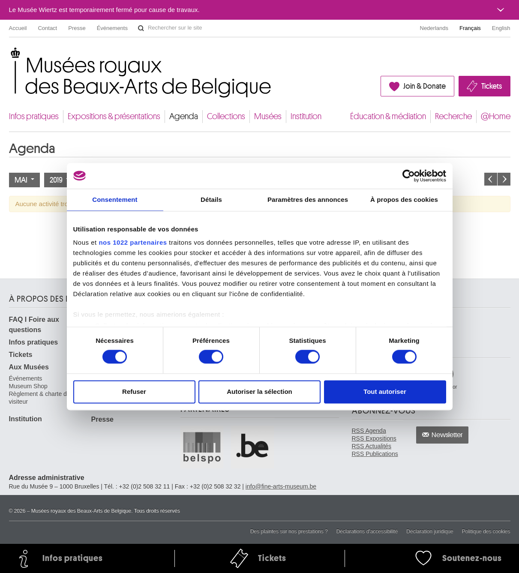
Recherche (453, 116)
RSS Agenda (369, 430)
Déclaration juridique (429, 531)
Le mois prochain (504, 179)
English (501, 28)
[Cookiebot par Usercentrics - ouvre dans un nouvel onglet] (408, 175)
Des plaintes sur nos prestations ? (289, 531)
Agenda (183, 116)
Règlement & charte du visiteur (39, 397)
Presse (76, 28)
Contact (47, 28)
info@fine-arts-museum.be (281, 486)
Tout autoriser (384, 391)
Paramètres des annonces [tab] (307, 199)
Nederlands (434, 28)
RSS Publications (375, 453)
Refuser (134, 391)
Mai (24, 180)
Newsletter (447, 435)
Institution (306, 116)
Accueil (18, 28)
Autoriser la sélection (259, 391)
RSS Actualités (372, 446)
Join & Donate (424, 86)
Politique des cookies (486, 531)
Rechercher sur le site (141, 28)
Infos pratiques (34, 116)
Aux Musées (29, 367)
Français (470, 28)
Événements (112, 28)
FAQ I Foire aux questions (34, 324)
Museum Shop (28, 386)
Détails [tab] (211, 199)
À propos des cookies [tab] (404, 199)
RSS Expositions (374, 438)
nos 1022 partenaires (133, 242)
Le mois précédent (490, 179)
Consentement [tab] (114, 199)
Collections (226, 116)
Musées (268, 116)
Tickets (491, 86)
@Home (495, 116)
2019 (59, 180)
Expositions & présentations (114, 116)
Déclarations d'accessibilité (367, 531)
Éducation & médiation (388, 116)
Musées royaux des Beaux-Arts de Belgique (10, 55)
